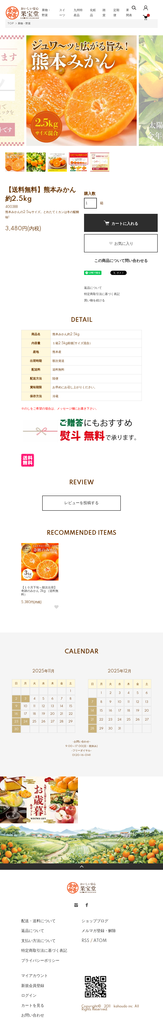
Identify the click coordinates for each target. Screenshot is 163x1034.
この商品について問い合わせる (121, 261)
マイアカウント (34, 976)
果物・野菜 (24, 23)
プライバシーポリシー (40, 961)
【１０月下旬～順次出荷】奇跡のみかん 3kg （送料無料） (39, 591)
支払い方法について (38, 941)
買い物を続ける (94, 300)
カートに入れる (121, 223)
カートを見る (32, 1006)
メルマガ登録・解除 (99, 931)
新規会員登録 (32, 986)
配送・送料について (38, 921)
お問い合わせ (32, 1015)
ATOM (100, 941)
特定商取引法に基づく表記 (102, 294)
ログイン (29, 996)
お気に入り (121, 244)
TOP (10, 23)
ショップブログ (95, 921)
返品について (93, 288)
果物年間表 (130, 13)
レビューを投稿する (81, 503)
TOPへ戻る (81, 866)
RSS (85, 941)
